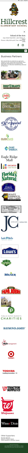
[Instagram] (22, 45)
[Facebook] (18, 45)
